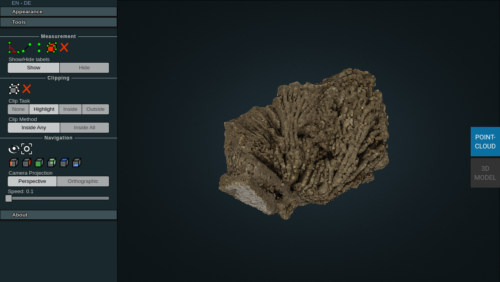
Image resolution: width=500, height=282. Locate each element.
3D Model (485, 172)
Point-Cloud (485, 141)
